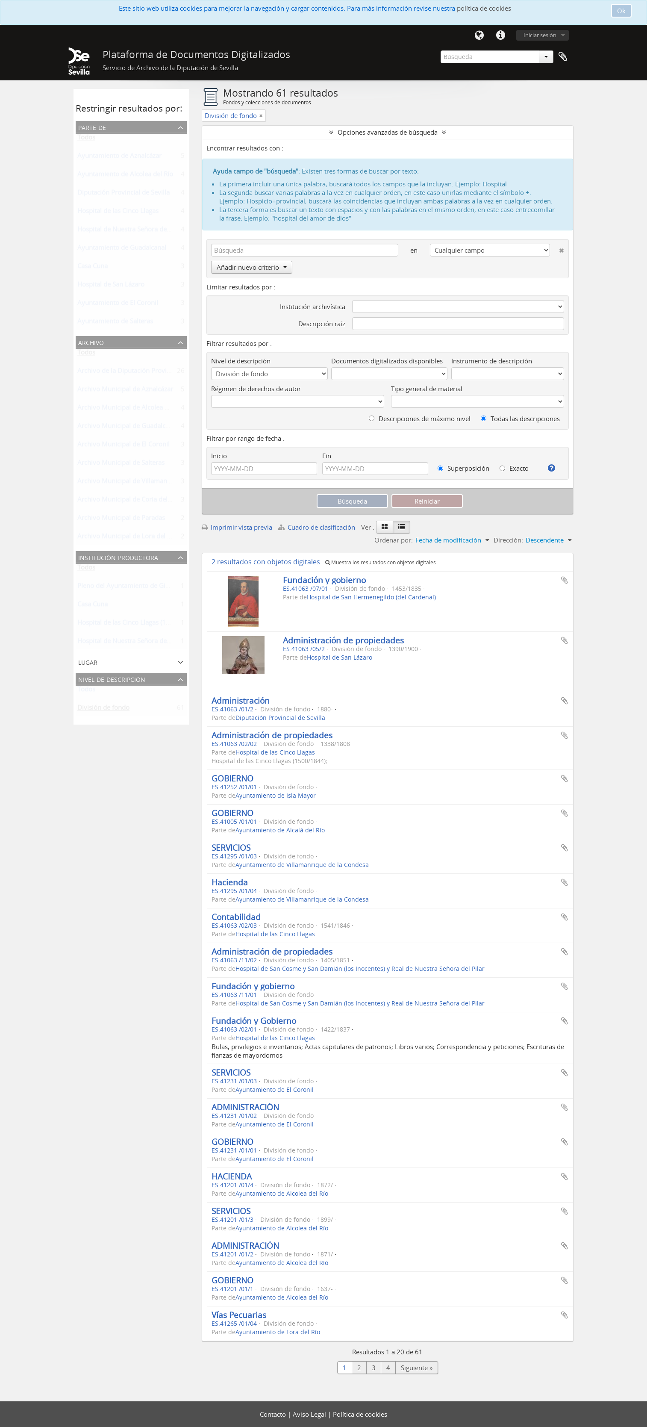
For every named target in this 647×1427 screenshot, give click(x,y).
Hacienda (230, 882)
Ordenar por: (393, 540)
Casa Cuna (92, 267)
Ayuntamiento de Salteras (115, 322)
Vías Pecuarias (239, 1314)
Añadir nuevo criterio (252, 267)
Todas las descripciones (520, 418)
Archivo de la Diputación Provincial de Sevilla (143, 372)
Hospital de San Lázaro (110, 286)
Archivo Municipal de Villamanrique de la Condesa (151, 482)
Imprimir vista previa (237, 527)
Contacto (274, 1414)
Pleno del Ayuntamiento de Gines (126, 587)
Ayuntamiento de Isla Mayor (275, 795)
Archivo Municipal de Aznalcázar (125, 390)
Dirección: (508, 540)
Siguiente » (416, 1367)
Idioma (479, 35)
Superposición (463, 468)
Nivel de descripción (111, 678)
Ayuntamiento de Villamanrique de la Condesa (302, 865)
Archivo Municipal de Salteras (121, 464)
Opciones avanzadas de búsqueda (388, 132)
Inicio (219, 455)
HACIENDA (232, 1176)
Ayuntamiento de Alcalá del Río (280, 830)
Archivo (91, 342)
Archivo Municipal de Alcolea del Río (131, 409)
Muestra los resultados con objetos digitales (380, 562)
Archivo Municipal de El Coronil (123, 446)
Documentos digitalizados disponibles (387, 361)
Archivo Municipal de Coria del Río (128, 501)
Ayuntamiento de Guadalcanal (121, 249)
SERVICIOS (231, 847)
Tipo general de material (426, 388)
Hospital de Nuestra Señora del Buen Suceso (142, 231)
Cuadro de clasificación (317, 527)
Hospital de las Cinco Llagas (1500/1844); (138, 624)
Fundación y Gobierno (254, 1020)
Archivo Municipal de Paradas (121, 519)
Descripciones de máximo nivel (420, 418)
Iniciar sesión (539, 35)
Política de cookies (360, 1414)
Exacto (514, 468)
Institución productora (118, 557)
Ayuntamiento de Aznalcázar (119, 157)
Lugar (87, 661)
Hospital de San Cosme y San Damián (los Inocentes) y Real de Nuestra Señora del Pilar (360, 969)
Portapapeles (562, 57)
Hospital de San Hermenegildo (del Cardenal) (371, 597)
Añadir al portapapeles (564, 580)
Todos (86, 139)
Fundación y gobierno (324, 580)
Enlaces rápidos (500, 35)
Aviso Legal (310, 1414)
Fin (326, 455)
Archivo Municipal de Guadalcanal (127, 427)
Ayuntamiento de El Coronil (117, 304)
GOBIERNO (232, 778)
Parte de (92, 127)
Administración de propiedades (343, 640)
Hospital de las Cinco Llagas (118, 212)
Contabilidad (236, 916)
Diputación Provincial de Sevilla (123, 194)
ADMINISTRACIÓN (245, 1107)
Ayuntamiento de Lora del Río (277, 1332)
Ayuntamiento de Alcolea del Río (125, 175)
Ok (621, 10)
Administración (241, 700)
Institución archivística (312, 306)
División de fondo (103, 709)
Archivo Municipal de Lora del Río (126, 538)
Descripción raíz (321, 323)
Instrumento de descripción (491, 361)
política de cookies (484, 8)
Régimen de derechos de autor (256, 388)
